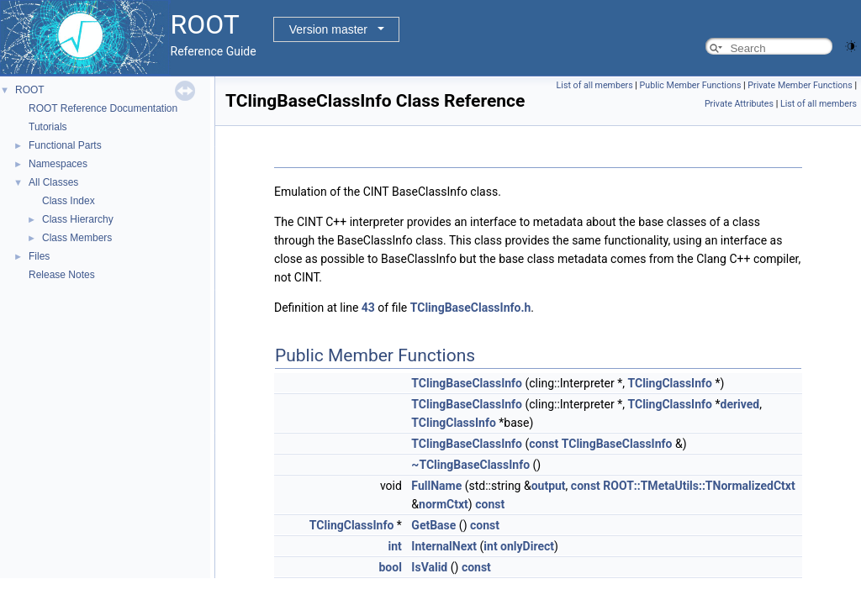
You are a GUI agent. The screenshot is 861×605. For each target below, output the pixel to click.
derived (740, 404)
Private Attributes (739, 103)
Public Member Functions (691, 85)
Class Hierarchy (78, 219)
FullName (436, 485)
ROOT (30, 90)
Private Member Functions (799, 85)
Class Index (68, 201)
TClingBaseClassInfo (466, 383)
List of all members (595, 85)
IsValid (429, 567)
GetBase (433, 525)
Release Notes (62, 275)
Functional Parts (65, 145)
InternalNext (444, 546)
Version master (328, 29)
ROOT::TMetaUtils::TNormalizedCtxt (699, 485)
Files (39, 256)
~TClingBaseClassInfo (470, 464)
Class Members (77, 238)
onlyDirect (527, 546)
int (395, 546)
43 (368, 307)
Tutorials (48, 127)
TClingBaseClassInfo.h (470, 307)
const (543, 443)
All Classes (53, 182)
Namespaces (58, 164)
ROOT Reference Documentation (103, 108)
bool (389, 567)
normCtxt (443, 504)
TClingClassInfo (669, 383)
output (548, 485)
